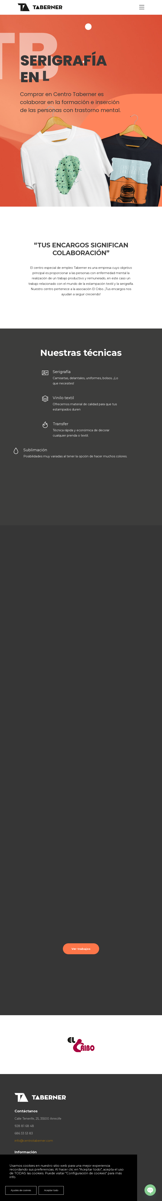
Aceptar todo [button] (51, 1190)
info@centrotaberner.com (34, 1141)
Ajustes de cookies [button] (21, 1190)
